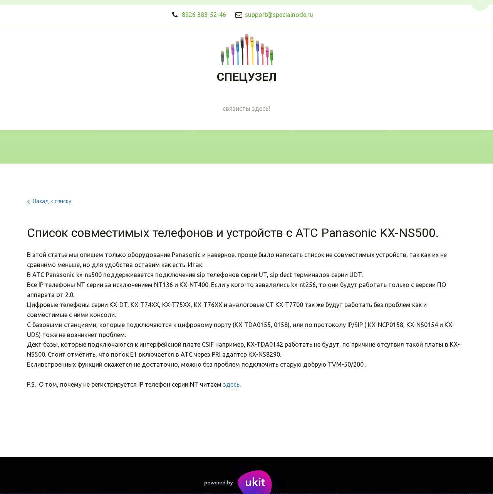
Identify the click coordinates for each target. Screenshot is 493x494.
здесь (231, 384)
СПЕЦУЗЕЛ (247, 76)
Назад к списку (52, 201)
